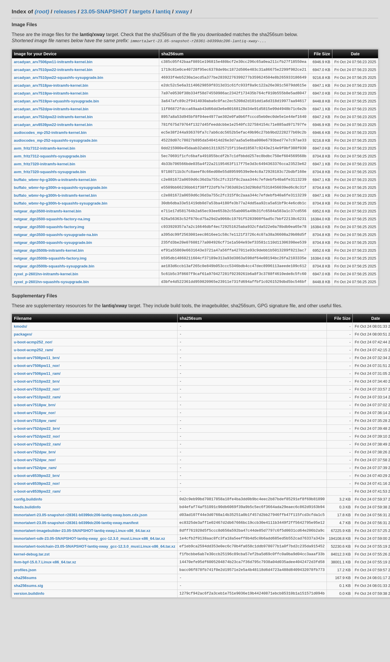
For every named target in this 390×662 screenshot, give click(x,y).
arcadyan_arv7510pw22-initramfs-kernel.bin (53, 69)
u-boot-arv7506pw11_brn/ (37, 357)
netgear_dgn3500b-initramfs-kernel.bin (49, 250)
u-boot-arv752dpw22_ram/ (37, 443)
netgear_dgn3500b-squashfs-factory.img (50, 257)
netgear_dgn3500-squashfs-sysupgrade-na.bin (56, 234)
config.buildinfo (28, 498)
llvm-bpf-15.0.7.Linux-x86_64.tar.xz (45, 561)
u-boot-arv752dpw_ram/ (35, 467)
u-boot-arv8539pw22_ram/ (37, 491)
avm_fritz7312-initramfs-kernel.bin (44, 147)
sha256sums (25, 577)
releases (65, 11)
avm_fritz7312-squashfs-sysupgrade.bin (50, 155)
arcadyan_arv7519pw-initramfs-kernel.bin (51, 92)
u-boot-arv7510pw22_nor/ (37, 388)
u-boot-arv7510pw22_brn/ (37, 381)
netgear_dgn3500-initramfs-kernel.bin (47, 210)
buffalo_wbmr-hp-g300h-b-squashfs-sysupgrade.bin (60, 202)
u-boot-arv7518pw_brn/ (35, 404)
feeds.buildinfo (27, 506)
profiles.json (25, 569)
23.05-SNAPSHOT (104, 11)
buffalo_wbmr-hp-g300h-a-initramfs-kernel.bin (55, 179)
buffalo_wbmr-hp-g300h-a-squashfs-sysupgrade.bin (60, 187)
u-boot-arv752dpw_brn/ (35, 451)
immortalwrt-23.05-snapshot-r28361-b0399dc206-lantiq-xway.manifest (76, 522)
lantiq (163, 11)
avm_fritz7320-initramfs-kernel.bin (44, 163)
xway (182, 11)
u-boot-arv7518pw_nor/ (35, 412)
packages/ (23, 333)
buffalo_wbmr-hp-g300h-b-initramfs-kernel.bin (55, 195)
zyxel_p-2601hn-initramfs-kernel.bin (46, 273)
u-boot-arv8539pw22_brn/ (37, 475)
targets (141, 11)
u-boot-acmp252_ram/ (33, 349)
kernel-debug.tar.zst (32, 553)
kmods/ (20, 326)
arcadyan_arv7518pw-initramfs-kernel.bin (51, 85)
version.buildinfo (29, 593)
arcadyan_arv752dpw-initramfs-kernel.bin (51, 108)
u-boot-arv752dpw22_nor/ (37, 436)
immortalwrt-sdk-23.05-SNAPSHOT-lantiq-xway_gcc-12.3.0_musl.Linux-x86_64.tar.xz (89, 538)
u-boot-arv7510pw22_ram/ (37, 396)
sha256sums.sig (28, 585)
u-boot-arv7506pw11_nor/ (37, 365)
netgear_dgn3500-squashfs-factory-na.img (52, 218)
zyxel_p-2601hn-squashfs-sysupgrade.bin (51, 281)
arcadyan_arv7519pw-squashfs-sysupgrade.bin (56, 100)
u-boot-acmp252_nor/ (33, 341)
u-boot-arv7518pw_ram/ (35, 420)
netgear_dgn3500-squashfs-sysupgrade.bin (53, 242)
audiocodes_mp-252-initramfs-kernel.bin (50, 132)
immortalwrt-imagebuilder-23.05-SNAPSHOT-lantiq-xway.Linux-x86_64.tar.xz (82, 530)
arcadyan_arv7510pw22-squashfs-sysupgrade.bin (58, 77)
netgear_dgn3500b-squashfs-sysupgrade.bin (54, 265)
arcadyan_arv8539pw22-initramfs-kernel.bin (53, 124)
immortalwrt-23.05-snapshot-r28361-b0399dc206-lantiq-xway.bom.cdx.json (81, 514)
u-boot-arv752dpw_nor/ (35, 459)
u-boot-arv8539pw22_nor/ (37, 483)
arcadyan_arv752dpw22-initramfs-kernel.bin (53, 116)
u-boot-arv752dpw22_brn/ (37, 428)
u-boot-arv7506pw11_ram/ (37, 373)
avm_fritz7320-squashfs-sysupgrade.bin (50, 171)
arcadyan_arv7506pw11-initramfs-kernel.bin (53, 61)
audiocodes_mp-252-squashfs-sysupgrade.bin (56, 140)
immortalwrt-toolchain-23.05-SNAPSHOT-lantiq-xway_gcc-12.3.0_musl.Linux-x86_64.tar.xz (95, 546)
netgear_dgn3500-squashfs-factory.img (49, 226)
